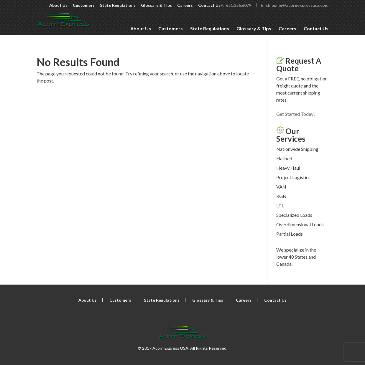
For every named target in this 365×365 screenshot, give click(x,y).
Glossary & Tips (156, 5)
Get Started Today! (295, 114)
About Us (58, 5)
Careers (185, 5)
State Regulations (118, 5)
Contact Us (209, 5)
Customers (84, 5)
